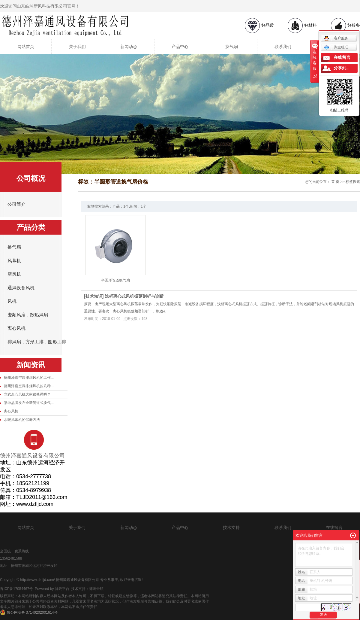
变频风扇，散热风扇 (28, 314)
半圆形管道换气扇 (115, 280)
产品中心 (180, 46)
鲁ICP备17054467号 (16, 589)
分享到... (342, 68)
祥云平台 (62, 589)
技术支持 (231, 527)
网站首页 (25, 46)
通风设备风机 (21, 287)
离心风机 (17, 328)
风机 (12, 301)
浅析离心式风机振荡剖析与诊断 (134, 296)
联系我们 (282, 46)
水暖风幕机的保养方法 (22, 420)
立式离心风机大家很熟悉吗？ (27, 394)
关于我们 (77, 46)
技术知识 (94, 296)
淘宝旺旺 (336, 47)
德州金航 (96, 589)
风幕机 (14, 260)
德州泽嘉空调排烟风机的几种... (29, 386)
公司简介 (17, 204)
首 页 (335, 182)
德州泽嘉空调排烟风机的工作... (29, 377)
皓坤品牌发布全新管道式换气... (29, 403)
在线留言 (334, 527)
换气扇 (231, 46)
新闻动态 (128, 46)
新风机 (14, 274)
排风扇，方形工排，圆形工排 (37, 341)
